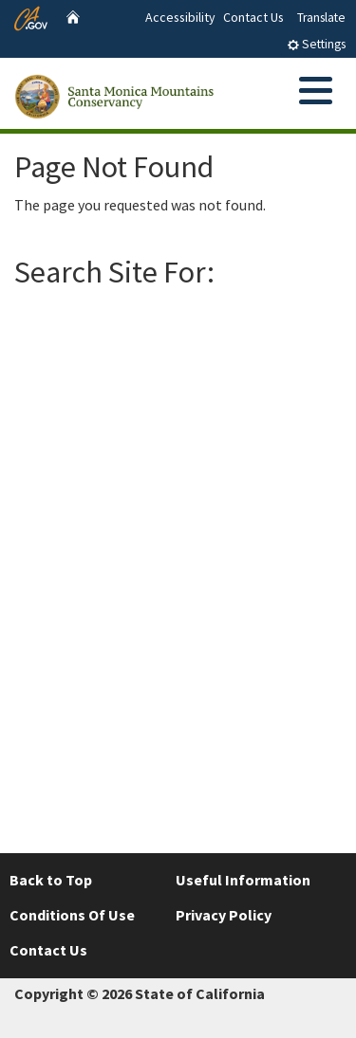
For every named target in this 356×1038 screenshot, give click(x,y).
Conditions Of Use (72, 914)
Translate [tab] (321, 17)
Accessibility (180, 17)
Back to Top (50, 879)
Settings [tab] (316, 44)
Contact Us (253, 17)
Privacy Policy (224, 914)
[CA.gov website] (30, 16)
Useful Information (243, 879)
